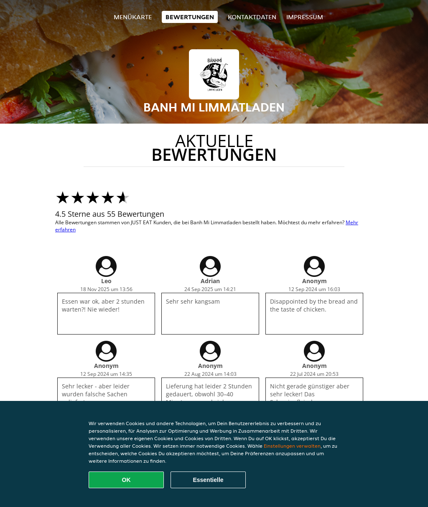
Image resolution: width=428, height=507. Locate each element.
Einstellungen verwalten (292, 446)
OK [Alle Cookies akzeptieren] (126, 480)
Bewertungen (190, 17)
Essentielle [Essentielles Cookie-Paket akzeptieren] (208, 480)
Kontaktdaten (252, 17)
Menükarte (133, 17)
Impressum (304, 17)
